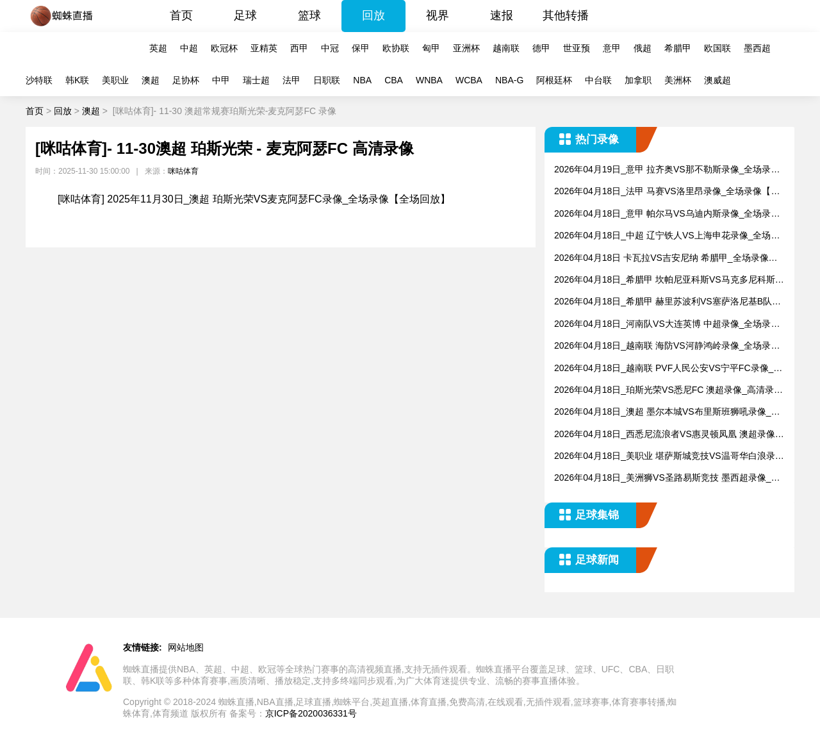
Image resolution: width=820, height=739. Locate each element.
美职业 (115, 80)
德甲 (541, 48)
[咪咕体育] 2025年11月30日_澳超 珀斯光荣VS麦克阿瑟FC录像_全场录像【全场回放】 (254, 199)
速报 (501, 15)
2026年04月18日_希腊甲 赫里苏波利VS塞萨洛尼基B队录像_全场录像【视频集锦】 (667, 302)
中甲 (221, 80)
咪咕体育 (183, 171)
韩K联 (77, 80)
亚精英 (263, 48)
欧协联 (395, 48)
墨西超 (757, 48)
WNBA (429, 80)
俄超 (643, 48)
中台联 (598, 80)
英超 (158, 48)
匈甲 (431, 48)
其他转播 (566, 15)
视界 (437, 15)
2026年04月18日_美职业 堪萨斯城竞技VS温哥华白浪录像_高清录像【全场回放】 (669, 457)
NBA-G (509, 80)
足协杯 (185, 80)
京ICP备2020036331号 (311, 713)
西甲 (299, 48)
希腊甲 (677, 48)
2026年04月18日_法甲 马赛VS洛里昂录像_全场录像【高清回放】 (667, 192)
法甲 (291, 80)
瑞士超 (256, 80)
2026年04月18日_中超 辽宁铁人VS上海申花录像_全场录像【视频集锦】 (667, 236)
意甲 (612, 48)
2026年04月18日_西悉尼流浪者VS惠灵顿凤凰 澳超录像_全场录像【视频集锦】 (667, 435)
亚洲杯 (466, 48)
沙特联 (39, 80)
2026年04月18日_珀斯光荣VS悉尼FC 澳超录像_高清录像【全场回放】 (668, 391)
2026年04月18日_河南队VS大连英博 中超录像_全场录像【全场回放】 (667, 325)
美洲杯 (677, 80)
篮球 (309, 15)
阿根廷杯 (554, 80)
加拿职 (638, 80)
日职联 (326, 80)
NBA (362, 80)
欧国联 (717, 48)
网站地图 (186, 647)
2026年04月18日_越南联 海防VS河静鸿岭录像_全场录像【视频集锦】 (667, 346)
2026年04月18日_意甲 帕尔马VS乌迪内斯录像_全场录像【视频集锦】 (667, 214)
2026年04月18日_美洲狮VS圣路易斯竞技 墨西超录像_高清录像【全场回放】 (667, 478)
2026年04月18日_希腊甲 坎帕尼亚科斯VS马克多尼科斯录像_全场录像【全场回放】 (669, 280)
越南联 (506, 48)
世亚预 (576, 48)
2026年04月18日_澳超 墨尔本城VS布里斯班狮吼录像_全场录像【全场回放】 (667, 412)
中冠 (330, 48)
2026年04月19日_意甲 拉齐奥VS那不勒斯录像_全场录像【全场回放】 (667, 170)
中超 (189, 48)
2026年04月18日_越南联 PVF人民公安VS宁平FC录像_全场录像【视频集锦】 (668, 369)
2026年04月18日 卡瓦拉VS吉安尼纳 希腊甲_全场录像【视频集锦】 (661, 259)
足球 (245, 15)
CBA (393, 80)
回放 (373, 15)
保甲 (361, 48)
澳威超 (717, 80)
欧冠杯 (224, 48)
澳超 (151, 80)
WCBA (468, 80)
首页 (181, 15)
